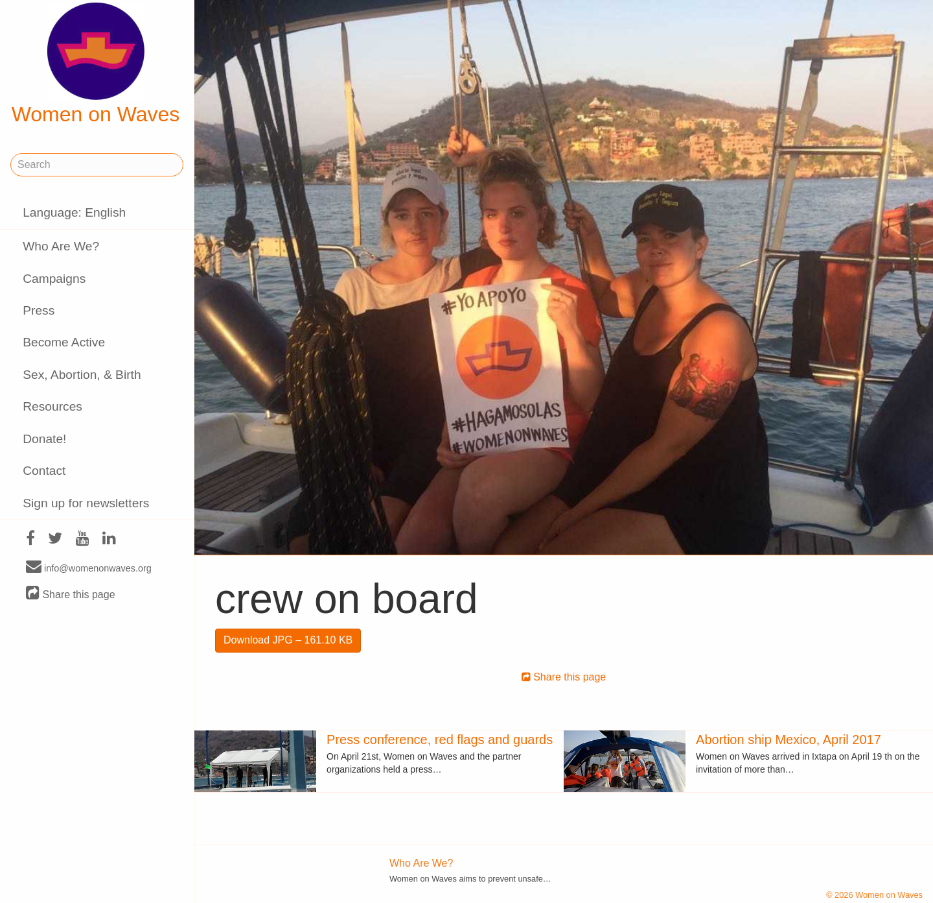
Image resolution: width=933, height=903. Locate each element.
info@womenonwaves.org (89, 567)
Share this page (70, 594)
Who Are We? (61, 246)
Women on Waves (96, 64)
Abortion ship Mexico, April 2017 (788, 739)
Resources (52, 406)
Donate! (44, 439)
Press (38, 310)
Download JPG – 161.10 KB (288, 639)
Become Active (64, 342)
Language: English (74, 212)
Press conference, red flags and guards (440, 739)
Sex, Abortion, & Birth (82, 374)
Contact (44, 470)
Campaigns (54, 278)
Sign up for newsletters (86, 503)
